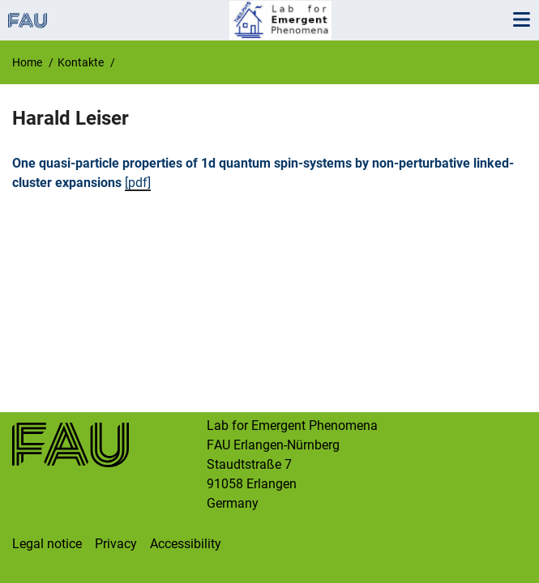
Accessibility (185, 543)
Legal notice (47, 543)
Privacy (116, 543)
